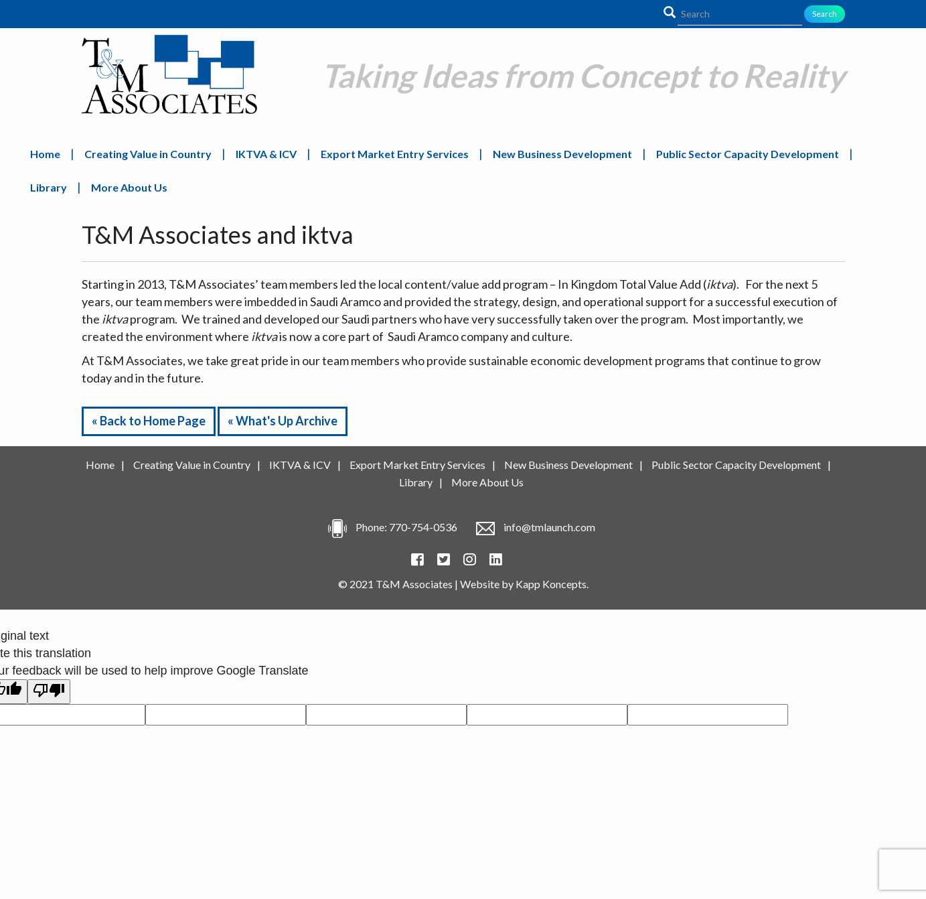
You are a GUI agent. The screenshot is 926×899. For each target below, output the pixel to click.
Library (48, 187)
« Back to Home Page (149, 420)
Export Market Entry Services (395, 153)
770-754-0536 (423, 527)
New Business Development (562, 153)
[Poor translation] (48, 691)
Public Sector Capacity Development (747, 153)
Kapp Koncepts (551, 583)
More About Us (129, 187)
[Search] (740, 14)
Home (45, 153)
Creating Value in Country (148, 153)
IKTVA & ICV (266, 153)
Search (824, 14)
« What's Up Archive (282, 420)
